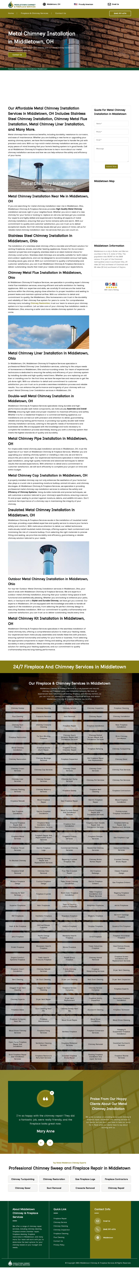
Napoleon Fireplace (69, 920)
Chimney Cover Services (95, 770)
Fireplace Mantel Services (121, 1067)
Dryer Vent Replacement (69, 1010)
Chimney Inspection (95, 708)
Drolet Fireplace (17, 951)
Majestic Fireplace (95, 920)
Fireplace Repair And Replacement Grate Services (43, 839)
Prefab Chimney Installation (69, 977)
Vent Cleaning (17, 989)
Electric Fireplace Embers (95, 887)
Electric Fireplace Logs (43, 851)
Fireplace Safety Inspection (95, 1010)
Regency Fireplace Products (121, 898)
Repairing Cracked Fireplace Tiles (69, 864)
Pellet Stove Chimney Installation (69, 887)
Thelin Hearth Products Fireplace (43, 964)
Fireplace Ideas (17, 1020)
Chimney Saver (121, 759)
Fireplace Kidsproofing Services (95, 977)
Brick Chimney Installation (121, 737)
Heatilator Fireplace (43, 920)
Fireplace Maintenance (43, 1031)
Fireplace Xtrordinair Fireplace (121, 941)
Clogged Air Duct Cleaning (43, 999)
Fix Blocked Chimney (17, 864)
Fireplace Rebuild (18, 801)
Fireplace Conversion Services (95, 1042)
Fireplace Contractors (121, 790)
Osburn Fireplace (69, 930)
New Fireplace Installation (121, 726)
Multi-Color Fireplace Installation (69, 898)
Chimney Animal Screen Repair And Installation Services (95, 737)
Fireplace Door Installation (69, 826)
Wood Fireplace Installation (121, 801)
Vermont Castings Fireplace (121, 920)
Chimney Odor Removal (43, 876)
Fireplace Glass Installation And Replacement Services (43, 826)
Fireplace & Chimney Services (34, 13)
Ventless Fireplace (69, 1042)
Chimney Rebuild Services (43, 977)
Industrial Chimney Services (121, 851)
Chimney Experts (18, 1010)
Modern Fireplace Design (17, 887)
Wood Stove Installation (95, 1031)
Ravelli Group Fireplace (69, 964)
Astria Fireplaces (121, 910)
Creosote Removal (43, 716)
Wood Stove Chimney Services (17, 1042)
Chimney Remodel (95, 1055)
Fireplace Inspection (69, 759)
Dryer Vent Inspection (121, 989)
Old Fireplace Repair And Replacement (95, 759)
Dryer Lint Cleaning (69, 989)
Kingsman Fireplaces (95, 910)
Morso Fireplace (69, 951)
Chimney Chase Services (69, 770)
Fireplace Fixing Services (43, 1042)
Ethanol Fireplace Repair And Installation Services (95, 812)
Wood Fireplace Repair (43, 801)
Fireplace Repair (69, 726)
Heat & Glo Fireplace (17, 930)
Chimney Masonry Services (43, 790)
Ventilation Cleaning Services (43, 1055)
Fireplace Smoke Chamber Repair (69, 749)
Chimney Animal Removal (95, 964)
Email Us (113, 4)
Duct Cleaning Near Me (44, 1020)
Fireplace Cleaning (121, 708)
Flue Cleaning (17, 716)
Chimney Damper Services (43, 780)
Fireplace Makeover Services (69, 1055)
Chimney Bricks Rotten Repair (95, 864)
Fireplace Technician (121, 1020)
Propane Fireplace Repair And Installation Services (17, 826)
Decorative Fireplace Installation (121, 1010)
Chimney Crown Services (17, 770)
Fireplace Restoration (17, 737)
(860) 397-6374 (120, 13)
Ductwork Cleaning (95, 1020)
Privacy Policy (59, 1255)
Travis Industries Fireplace (95, 951)
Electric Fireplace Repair (95, 801)
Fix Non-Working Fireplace (43, 737)
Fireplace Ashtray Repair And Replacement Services (121, 826)
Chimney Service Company (95, 999)
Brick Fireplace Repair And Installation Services (17, 1067)
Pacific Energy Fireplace (43, 941)
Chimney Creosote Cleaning (43, 726)
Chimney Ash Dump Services (69, 780)
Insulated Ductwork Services (121, 1055)
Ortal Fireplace (95, 941)
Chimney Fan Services (121, 780)
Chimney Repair (95, 716)
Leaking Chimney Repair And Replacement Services (43, 863)
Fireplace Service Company (69, 999)
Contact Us (60, 13)
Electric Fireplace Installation (43, 812)
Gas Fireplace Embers (121, 887)
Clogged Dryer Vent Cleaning (18, 999)
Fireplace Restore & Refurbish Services (43, 1067)
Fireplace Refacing (95, 749)
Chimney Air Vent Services (17, 898)
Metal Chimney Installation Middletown (31, 69)
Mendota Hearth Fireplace (69, 941)
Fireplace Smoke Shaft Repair (43, 749)
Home (11, 13)
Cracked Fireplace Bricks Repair (69, 1067)
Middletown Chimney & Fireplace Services (97, 1273)
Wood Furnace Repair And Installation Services (69, 812)
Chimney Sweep (17, 708)
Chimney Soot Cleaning (17, 726)
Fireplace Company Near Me (17, 1031)
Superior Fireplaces (18, 910)
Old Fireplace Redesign (95, 876)
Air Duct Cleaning (44, 989)
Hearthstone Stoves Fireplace (121, 951)
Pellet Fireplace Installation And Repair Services (95, 898)
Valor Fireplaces (43, 910)
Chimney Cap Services (43, 770)
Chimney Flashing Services (18, 790)
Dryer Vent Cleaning (121, 978)
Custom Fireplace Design (43, 887)
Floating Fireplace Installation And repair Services (95, 1067)
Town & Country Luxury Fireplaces (69, 910)
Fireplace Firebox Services (69, 840)
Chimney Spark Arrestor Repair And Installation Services (69, 737)
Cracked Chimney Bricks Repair (121, 864)
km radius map (111, 210)
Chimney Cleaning (43, 708)
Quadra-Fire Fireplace (121, 930)
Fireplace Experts (121, 999)
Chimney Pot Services (95, 780)
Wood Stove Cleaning (121, 1031)
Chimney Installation (121, 716)
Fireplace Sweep (69, 791)
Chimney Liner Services (17, 780)
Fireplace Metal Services (17, 840)
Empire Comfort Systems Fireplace (17, 964)
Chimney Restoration (17, 759)
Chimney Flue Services (121, 770)
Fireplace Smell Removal (18, 876)
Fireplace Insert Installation (17, 977)
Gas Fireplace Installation (17, 812)
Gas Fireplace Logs (121, 840)
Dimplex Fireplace (95, 930)
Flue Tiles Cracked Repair (69, 876)
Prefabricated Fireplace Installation (121, 812)
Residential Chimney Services (95, 851)
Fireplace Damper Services (95, 840)
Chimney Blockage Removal (43, 759)
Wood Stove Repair (69, 1031)
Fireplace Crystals (43, 898)
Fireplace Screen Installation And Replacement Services (121, 964)
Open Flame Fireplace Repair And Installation (17, 1055)
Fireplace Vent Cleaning (95, 790)
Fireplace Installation (95, 726)
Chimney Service (69, 708)
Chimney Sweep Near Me (69, 1020)
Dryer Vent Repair (43, 1010)
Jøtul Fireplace (18, 941)
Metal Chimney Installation (18, 749)
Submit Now (111, 166)
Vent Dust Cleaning (95, 989)
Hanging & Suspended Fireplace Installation (121, 1042)
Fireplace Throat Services (17, 851)
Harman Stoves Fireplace (43, 930)
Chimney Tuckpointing (121, 749)
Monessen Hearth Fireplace (43, 951)
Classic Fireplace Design (121, 876)
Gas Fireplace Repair (69, 801)
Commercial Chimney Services (69, 851)
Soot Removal (69, 716)
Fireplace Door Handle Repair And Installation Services (95, 826)
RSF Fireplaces (18, 920)
